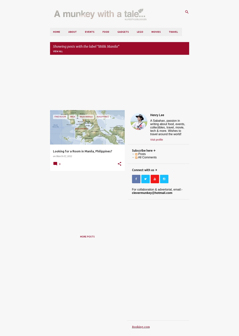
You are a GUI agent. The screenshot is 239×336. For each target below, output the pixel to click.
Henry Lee (157, 115)
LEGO (140, 32)
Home (56, 32)
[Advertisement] (119, 84)
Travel (173, 32)
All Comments (146, 157)
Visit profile (156, 139)
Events (89, 32)
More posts (87, 236)
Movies (156, 32)
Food (106, 32)
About (72, 32)
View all (58, 51)
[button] (119, 164)
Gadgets (123, 32)
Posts (140, 154)
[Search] (187, 11)
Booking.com (141, 327)
